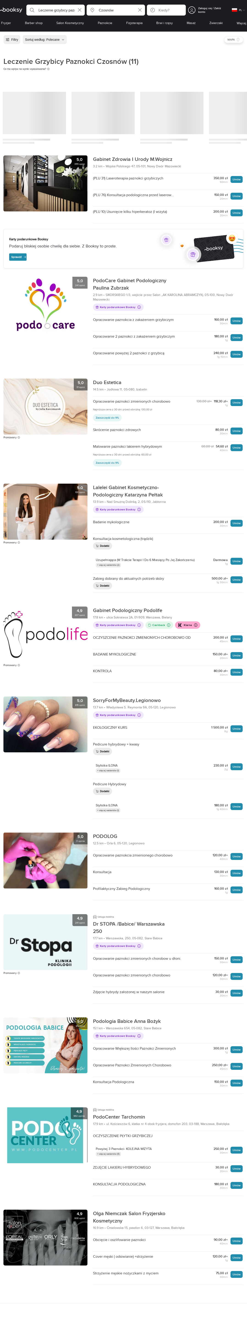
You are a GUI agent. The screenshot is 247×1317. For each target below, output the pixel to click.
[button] (55, 10)
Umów (237, 179)
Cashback (159, 625)
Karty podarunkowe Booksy (118, 307)
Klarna (187, 625)
